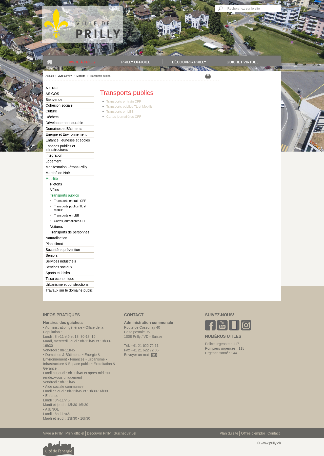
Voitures (56, 227)
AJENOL (52, 88)
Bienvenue (54, 100)
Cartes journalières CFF (70, 221)
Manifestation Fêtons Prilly (66, 167)
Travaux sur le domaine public (69, 290)
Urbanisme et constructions (67, 284)
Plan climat (54, 244)
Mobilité (80, 76)
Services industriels (61, 261)
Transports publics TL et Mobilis (70, 208)
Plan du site (229, 433)
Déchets (52, 117)
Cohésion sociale (59, 105)
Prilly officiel (135, 62)
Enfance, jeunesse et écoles (68, 140)
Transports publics (64, 195)
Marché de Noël (58, 173)
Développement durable (64, 123)
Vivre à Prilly (82, 62)
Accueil (50, 76)
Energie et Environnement (66, 134)
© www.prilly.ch (269, 443)
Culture (51, 111)
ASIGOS (52, 94)
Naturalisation (56, 238)
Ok (220, 9)
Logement (53, 161)
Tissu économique (60, 279)
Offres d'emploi (253, 433)
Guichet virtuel (242, 62)
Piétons (56, 184)
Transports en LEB (66, 215)
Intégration (54, 155)
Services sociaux (59, 267)
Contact (274, 433)
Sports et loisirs (58, 273)
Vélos (54, 190)
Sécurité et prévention (63, 250)
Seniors (51, 255)
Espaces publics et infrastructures (60, 148)
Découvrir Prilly (189, 62)
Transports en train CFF (70, 201)
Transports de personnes (69, 232)
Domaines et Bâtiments (64, 129)
